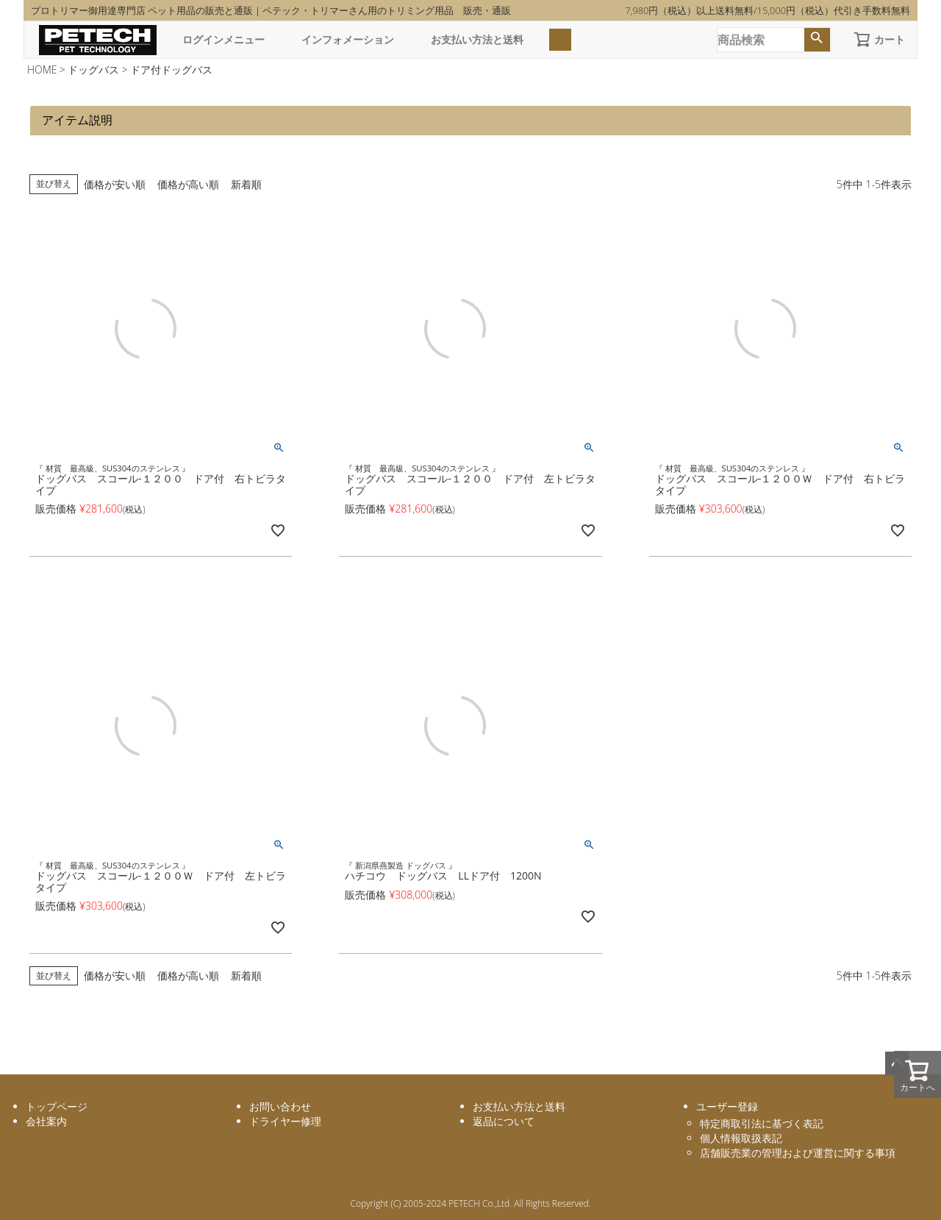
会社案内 (46, 1121)
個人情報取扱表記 (741, 1138)
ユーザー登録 (727, 1106)
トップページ (56, 1106)
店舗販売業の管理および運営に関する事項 (797, 1153)
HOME (42, 69)
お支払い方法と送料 (477, 39)
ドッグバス (93, 69)
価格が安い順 (115, 184)
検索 (817, 39)
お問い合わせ (280, 1106)
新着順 (246, 184)
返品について (503, 1121)
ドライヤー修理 (285, 1121)
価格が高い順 (188, 184)
